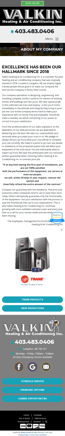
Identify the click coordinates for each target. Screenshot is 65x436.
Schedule (38, 415)
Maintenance (40, 418)
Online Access (26, 432)
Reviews (37, 421)
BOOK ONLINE (32, 3)
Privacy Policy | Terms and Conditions (32, 435)
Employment (23, 421)
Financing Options (32, 390)
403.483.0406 (34, 31)
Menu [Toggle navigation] (52, 39)
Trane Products (32, 299)
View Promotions (32, 308)
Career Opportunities (32, 398)
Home (26, 415)
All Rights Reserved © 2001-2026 (42, 432)
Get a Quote (24, 418)
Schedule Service (32, 381)
